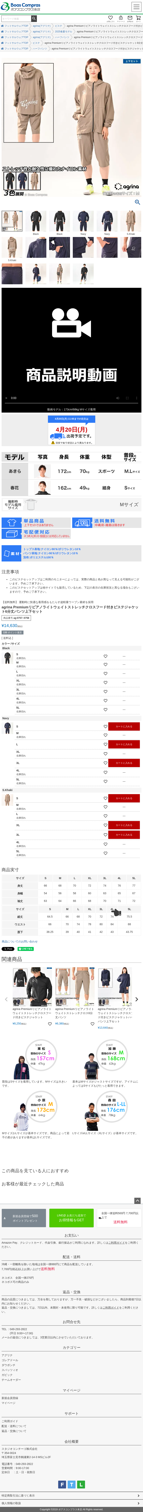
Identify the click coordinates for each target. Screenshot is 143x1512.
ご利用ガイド (116, 1242)
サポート (71, 1413)
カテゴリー (71, 1348)
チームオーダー (11, 1379)
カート (138, 21)
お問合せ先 (71, 1322)
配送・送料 (71, 1257)
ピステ (58, 26)
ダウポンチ (8, 1365)
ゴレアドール (10, 1360)
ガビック (7, 1374)
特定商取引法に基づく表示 (18, 1495)
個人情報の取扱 (11, 1503)
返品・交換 (71, 1292)
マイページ (121, 21)
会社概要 (71, 1442)
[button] (6, 999)
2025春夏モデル (63, 31)
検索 (34, 18)
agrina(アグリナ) (41, 26)
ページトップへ (137, 1201)
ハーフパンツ (62, 37)
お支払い (71, 1235)
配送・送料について (14, 1426)
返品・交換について (14, 1431)
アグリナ (7, 1355)
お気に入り (111, 21)
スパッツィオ (10, 1370)
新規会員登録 (10, 1398)
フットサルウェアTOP (16, 26)
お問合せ (130, 21)
